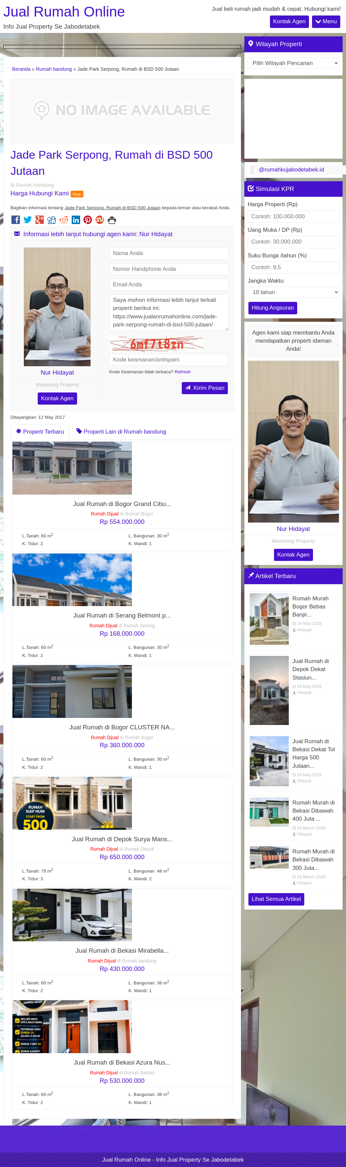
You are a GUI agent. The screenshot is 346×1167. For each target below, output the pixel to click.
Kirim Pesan (204, 388)
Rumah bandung (54, 69)
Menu (326, 21)
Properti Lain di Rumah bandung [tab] (121, 432)
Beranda (21, 69)
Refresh (183, 371)
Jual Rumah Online (64, 12)
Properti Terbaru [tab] (40, 432)
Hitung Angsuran (273, 308)
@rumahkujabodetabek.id (291, 169)
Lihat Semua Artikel (276, 899)
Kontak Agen (289, 21)
